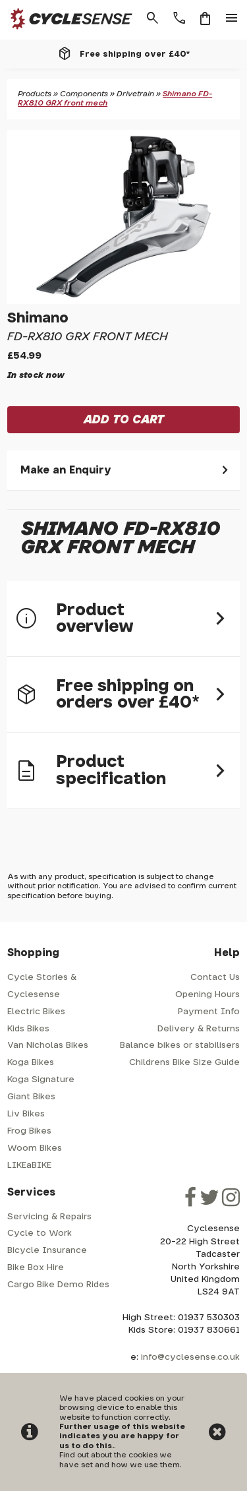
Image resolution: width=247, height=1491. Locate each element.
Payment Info (209, 1012)
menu (232, 18)
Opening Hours (207, 994)
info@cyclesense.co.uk (190, 1357)
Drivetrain (135, 94)
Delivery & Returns (198, 1029)
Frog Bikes (29, 1131)
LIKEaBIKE (29, 1165)
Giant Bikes (31, 1097)
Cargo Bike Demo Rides (58, 1285)
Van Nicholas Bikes (47, 1045)
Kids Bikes (28, 1029)
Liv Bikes (26, 1114)
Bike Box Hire (35, 1267)
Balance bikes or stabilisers (180, 1045)
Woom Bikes (34, 1148)
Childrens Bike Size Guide (184, 1062)
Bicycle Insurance (47, 1250)
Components (84, 94)
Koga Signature (40, 1080)
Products (34, 94)
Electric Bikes (36, 1012)
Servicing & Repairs (49, 1217)
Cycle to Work (39, 1233)
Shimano (38, 318)
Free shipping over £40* (135, 54)
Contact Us (215, 977)
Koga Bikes (30, 1062)
